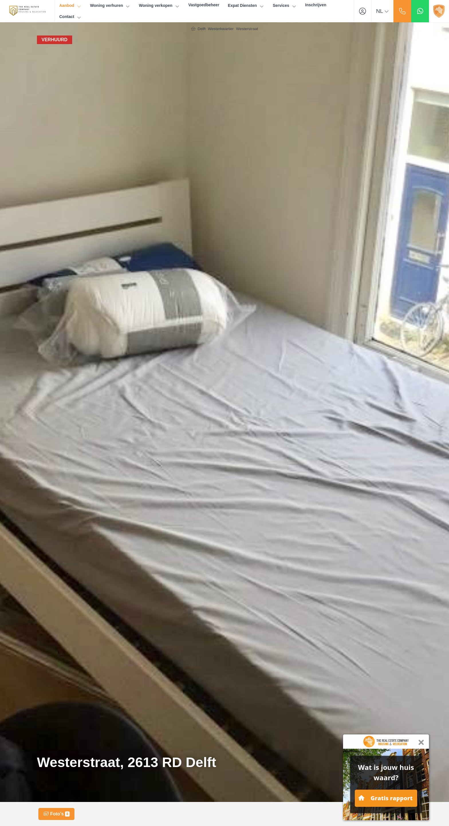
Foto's (56, 814)
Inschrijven (315, 5)
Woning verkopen (159, 5)
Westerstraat (247, 29)
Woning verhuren (110, 5)
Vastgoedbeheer (203, 5)
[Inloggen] (362, 11)
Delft (202, 29)
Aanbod (70, 5)
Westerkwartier (221, 29)
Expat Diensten (246, 5)
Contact (70, 16)
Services (284, 5)
